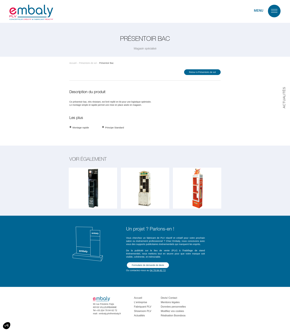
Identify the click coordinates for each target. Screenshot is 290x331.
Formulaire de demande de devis (148, 265)
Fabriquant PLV (142, 306)
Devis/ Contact (169, 297)
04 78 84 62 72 (158, 270)
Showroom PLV (142, 311)
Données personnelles (173, 306)
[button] (6, 325)
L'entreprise (140, 302)
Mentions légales (170, 302)
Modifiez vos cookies (172, 311)
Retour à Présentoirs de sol (202, 72)
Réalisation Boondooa (173, 315)
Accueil (72, 63)
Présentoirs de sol (88, 63)
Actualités (139, 315)
